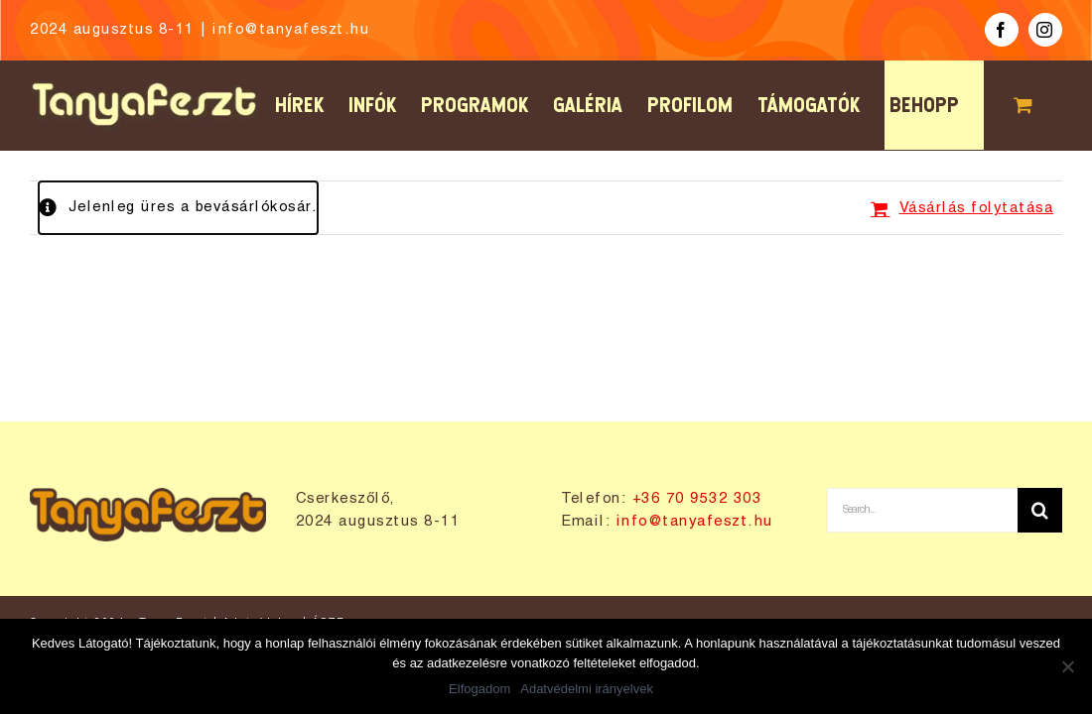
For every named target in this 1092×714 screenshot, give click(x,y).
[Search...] (923, 510)
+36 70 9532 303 (697, 499)
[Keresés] (1040, 510)
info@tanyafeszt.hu (290, 30)
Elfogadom (479, 688)
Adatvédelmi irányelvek (586, 688)
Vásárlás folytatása (976, 208)
